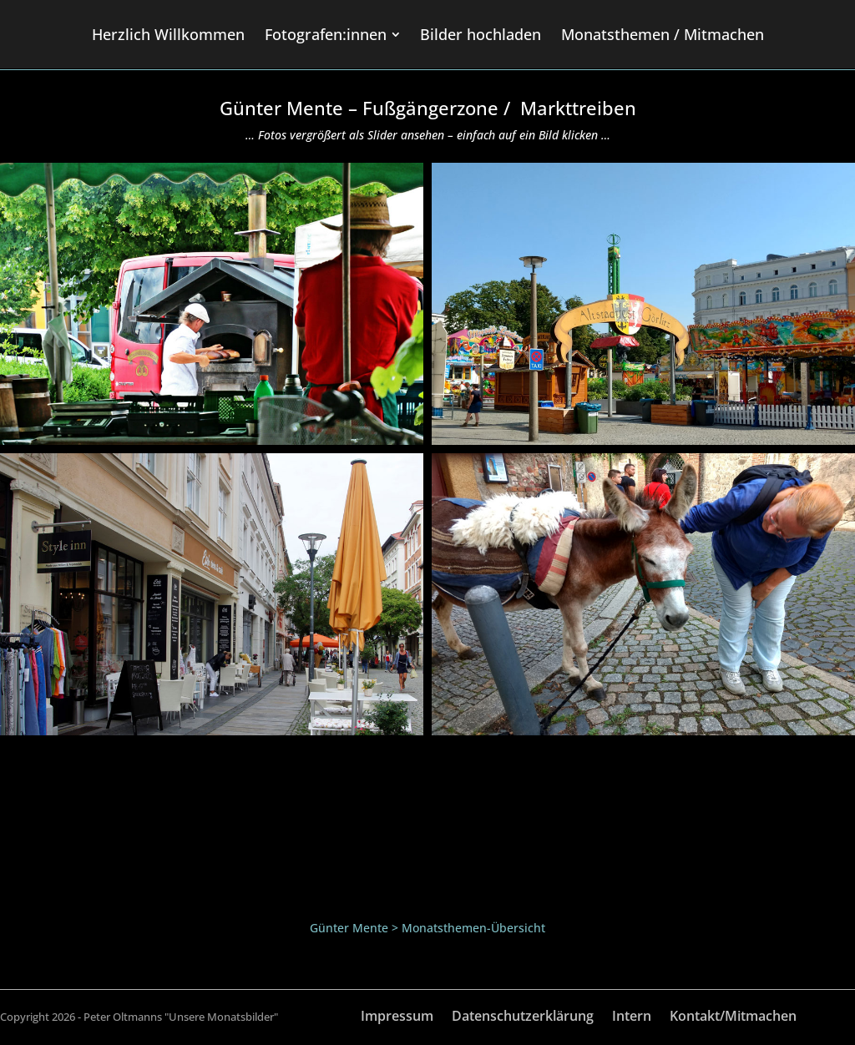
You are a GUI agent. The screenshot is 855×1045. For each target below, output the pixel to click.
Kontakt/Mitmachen (733, 1017)
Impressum (397, 1017)
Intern (631, 1017)
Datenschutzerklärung (523, 1017)
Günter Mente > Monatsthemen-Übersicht (427, 928)
